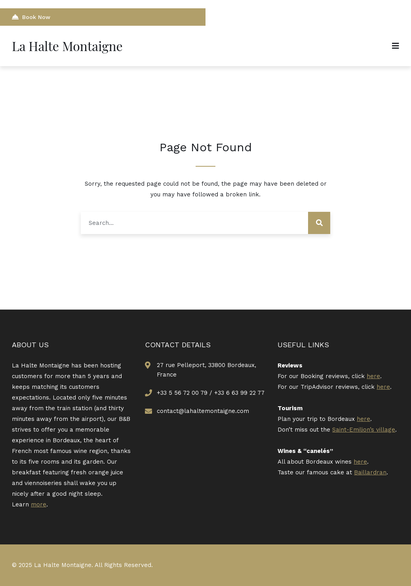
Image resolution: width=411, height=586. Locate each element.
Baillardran (370, 472)
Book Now (31, 16)
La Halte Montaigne (67, 45)
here (373, 376)
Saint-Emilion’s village (363, 429)
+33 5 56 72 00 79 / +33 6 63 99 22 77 (210, 392)
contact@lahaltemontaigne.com (203, 411)
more (38, 504)
